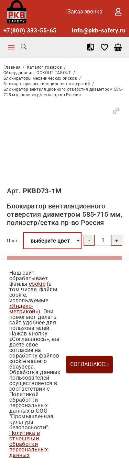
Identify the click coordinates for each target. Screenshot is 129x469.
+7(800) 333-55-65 (29, 30)
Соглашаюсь (89, 364)
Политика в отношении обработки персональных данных (28, 444)
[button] (115, 110)
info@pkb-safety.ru (99, 30)
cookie (37, 284)
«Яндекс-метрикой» (23, 309)
